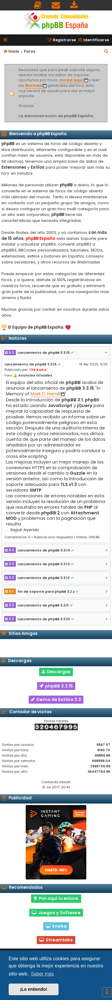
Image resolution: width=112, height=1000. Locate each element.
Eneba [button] (56, 926)
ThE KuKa (37, 369)
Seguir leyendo (24, 530)
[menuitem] (38, 5)
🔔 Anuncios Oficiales (32, 375)
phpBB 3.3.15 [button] (56, 686)
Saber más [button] (42, 973)
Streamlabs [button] (56, 940)
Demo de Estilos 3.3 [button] (56, 699)
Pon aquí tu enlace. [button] (56, 898)
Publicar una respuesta (53, 537)
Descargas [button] (56, 672)
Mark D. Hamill (45, 394)
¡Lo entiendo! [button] (33, 989)
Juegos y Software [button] (56, 913)
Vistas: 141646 (88, 537)
